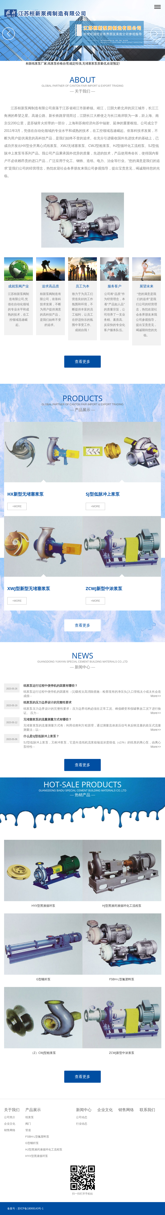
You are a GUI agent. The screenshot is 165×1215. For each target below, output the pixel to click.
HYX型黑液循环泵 (43, 906)
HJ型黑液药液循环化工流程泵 (121, 906)
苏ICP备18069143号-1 (30, 1208)
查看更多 (82, 361)
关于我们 (12, 1110)
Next (156, 33)
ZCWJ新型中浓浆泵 (121, 1053)
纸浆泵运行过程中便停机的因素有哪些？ (50, 685)
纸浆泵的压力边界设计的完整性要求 (47, 702)
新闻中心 (84, 1110)
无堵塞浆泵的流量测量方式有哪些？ (47, 719)
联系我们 (147, 1110)
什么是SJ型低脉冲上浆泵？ (41, 736)
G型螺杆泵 (43, 979)
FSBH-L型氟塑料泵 (121, 979)
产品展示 (33, 1110)
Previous (8, 33)
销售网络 (126, 1110)
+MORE (16, 506)
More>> (156, 696)
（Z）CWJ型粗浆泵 (43, 1053)
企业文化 (105, 1110)
